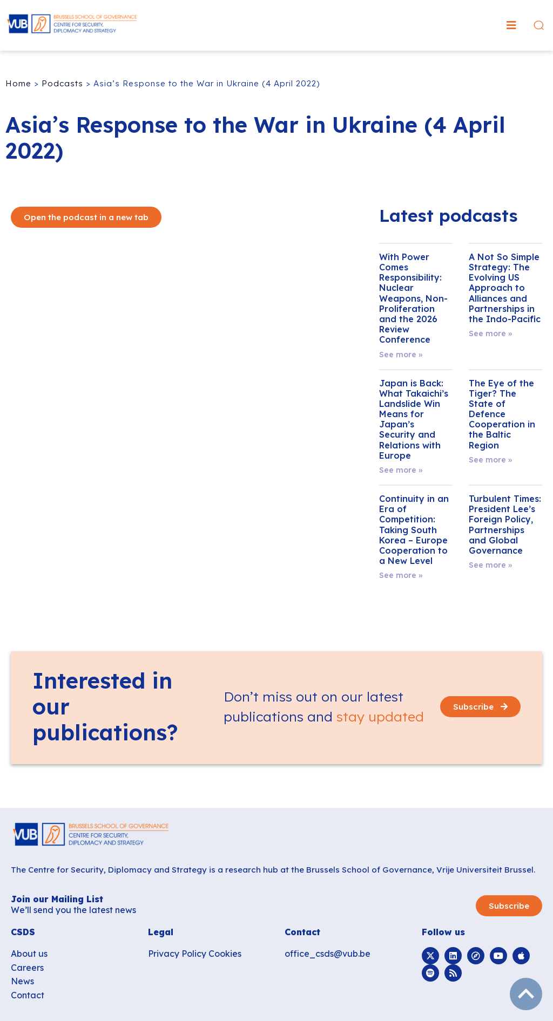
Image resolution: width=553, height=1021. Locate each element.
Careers (27, 967)
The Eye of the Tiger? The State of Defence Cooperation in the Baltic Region (502, 414)
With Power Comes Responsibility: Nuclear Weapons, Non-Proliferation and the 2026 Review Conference (413, 298)
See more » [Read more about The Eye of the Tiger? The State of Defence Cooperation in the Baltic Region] (490, 460)
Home (18, 83)
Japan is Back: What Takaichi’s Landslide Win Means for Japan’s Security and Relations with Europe (413, 419)
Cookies (224, 953)
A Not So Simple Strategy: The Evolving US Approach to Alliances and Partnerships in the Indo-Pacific (505, 287)
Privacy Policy (177, 953)
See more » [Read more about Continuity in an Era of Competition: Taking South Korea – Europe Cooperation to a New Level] (400, 575)
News (22, 981)
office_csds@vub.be (327, 953)
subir (526, 994)
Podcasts (62, 83)
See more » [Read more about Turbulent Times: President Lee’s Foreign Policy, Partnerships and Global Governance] (490, 565)
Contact (27, 995)
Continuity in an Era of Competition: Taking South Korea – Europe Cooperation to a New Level (414, 529)
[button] (511, 25)
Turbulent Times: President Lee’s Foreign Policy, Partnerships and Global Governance (505, 524)
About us (29, 953)
